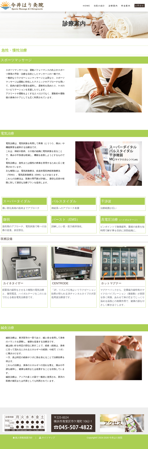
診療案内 (113, 6)
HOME (86, 6)
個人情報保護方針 (23, 437)
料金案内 (125, 6)
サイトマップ (47, 437)
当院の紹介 (99, 6)
